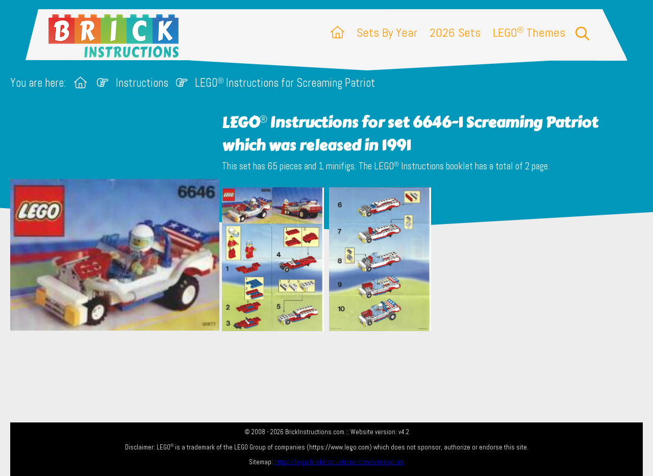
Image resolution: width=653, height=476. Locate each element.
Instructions (142, 83)
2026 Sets (455, 32)
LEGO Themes (529, 32)
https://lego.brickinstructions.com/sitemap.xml (339, 462)
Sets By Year (387, 32)
